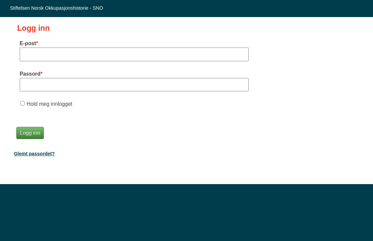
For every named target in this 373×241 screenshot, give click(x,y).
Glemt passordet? (34, 153)
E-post (28, 43)
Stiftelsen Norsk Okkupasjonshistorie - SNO (56, 8)
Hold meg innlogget (49, 104)
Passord (30, 74)
